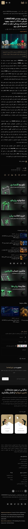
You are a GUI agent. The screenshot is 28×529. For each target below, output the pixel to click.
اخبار (19, 11)
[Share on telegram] (8, 175)
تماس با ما (25, 479)
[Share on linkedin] (12, 175)
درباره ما (25, 477)
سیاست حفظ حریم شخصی (22, 483)
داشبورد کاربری (24, 461)
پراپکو (26, 11)
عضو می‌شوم (5, 379)
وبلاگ (26, 485)
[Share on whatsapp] (5, 175)
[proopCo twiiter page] (24, 263)
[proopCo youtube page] (14, 263)
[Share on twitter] (15, 175)
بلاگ (22, 11)
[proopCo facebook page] (25, 504)
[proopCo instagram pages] (21, 263)
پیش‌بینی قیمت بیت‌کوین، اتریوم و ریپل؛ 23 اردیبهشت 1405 (10, 243)
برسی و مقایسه (10, 475)
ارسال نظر (22, 358)
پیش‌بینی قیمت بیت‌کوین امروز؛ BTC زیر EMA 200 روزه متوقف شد (10, 257)
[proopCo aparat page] (10, 263)
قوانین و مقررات (24, 481)
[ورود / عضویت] (3, 2)
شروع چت (7, 431)
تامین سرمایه (10, 477)
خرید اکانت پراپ (24, 475)
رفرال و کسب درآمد (23, 459)
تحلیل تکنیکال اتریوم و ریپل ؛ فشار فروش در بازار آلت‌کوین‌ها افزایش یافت (10, 250)
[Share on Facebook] (19, 175)
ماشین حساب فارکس (23, 467)
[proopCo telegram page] (17, 263)
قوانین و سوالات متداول (22, 463)
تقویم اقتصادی (24, 465)
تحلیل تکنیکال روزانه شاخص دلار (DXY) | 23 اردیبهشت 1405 (10, 236)
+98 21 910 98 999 (21, 430)
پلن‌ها (11, 479)
